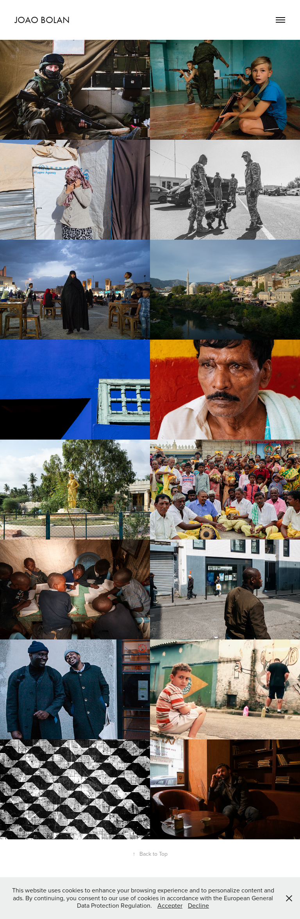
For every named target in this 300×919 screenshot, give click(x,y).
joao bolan (42, 19)
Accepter (169, 905)
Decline (198, 905)
